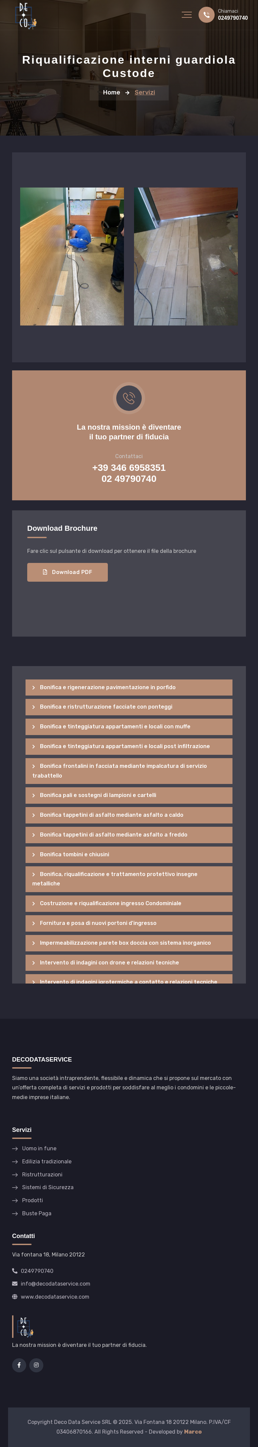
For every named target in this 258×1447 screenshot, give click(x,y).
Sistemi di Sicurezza (48, 1187)
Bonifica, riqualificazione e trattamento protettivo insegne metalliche (115, 879)
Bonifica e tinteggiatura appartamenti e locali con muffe (111, 726)
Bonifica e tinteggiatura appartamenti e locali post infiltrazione (121, 746)
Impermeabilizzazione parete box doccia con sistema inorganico (121, 943)
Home (111, 92)
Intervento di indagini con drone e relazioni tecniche (105, 962)
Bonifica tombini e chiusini (70, 854)
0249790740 (233, 18)
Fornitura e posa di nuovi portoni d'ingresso (94, 923)
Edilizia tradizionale (47, 1161)
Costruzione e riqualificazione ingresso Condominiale (106, 903)
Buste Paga (36, 1213)
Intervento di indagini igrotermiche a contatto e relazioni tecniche (124, 982)
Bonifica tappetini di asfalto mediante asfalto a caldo (107, 815)
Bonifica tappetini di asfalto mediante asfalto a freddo (109, 834)
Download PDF (67, 572)
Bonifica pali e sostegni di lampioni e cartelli (94, 795)
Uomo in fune (39, 1148)
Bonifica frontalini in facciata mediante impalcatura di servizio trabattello (119, 771)
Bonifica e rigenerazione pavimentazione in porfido (104, 687)
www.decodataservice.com (50, 1297)
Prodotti (32, 1200)
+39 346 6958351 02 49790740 (129, 473)
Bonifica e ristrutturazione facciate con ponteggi (102, 707)
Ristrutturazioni (42, 1174)
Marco (193, 1432)
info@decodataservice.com (51, 1284)
